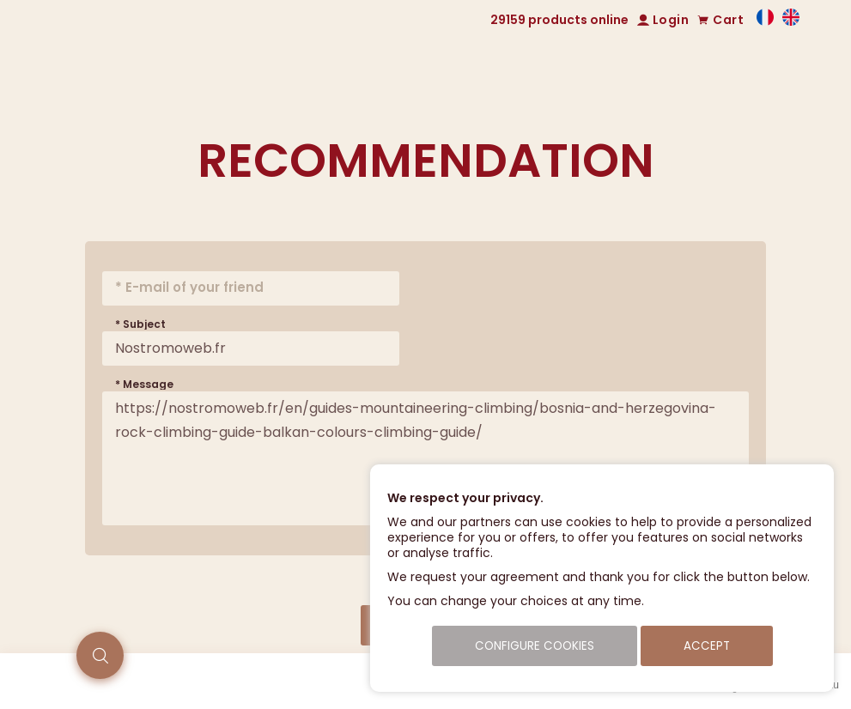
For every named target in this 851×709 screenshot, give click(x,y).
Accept (707, 646)
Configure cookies (534, 646)
